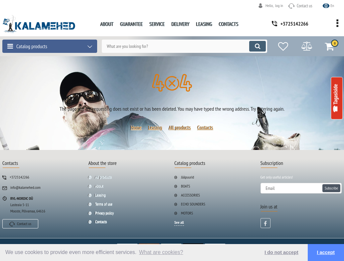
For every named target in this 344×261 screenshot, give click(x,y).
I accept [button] (326, 252)
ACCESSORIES (190, 195)
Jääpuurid (187, 177)
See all (179, 222)
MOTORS (187, 212)
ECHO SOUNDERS (193, 203)
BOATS (185, 186)
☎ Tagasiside (335, 98)
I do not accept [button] (281, 252)
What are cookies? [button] (161, 252)
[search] (184, 46)
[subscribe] (301, 188)
